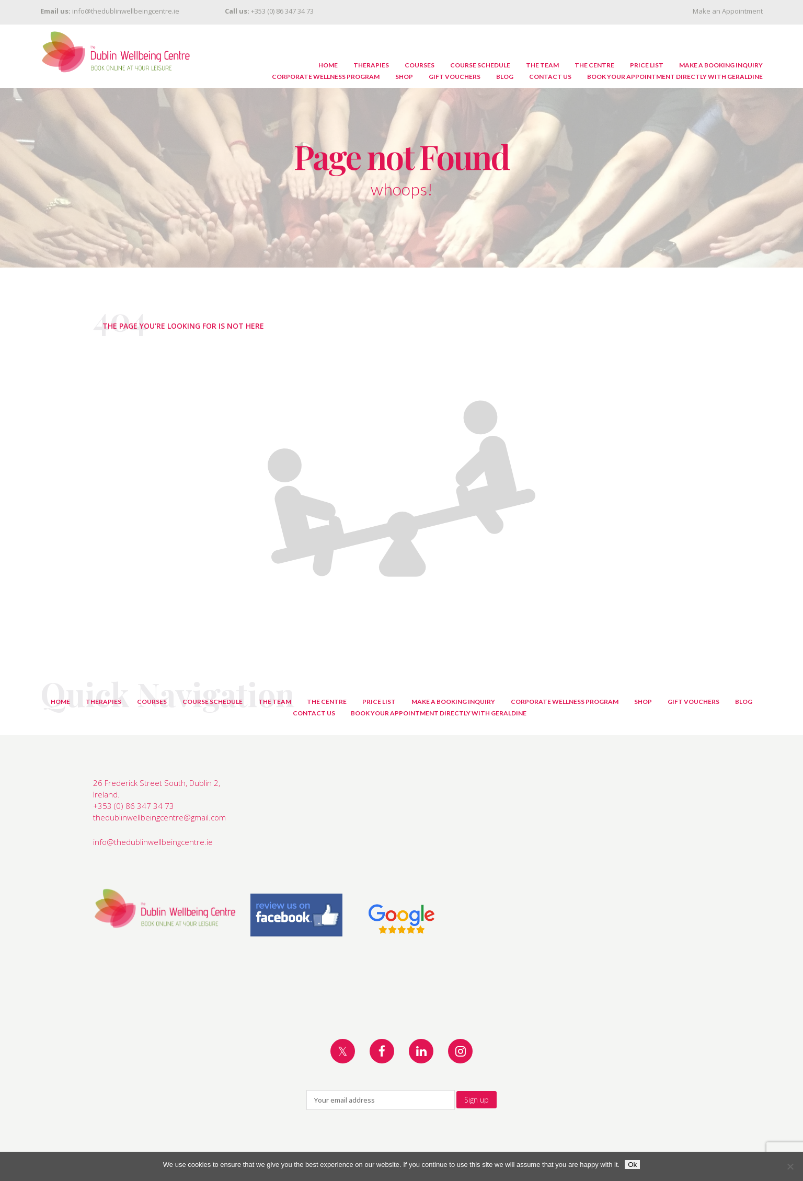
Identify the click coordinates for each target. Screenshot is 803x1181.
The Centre (594, 65)
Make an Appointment (728, 11)
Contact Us (550, 76)
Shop (404, 76)
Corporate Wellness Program (326, 76)
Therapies (371, 65)
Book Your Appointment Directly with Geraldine (675, 76)
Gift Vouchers (454, 76)
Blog (504, 76)
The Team (542, 65)
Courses (419, 65)
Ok (632, 1164)
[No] (790, 1166)
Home (328, 65)
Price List (646, 65)
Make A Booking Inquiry (721, 65)
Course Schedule (480, 65)
